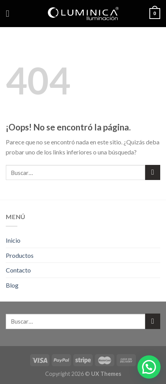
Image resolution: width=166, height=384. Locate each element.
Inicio (13, 240)
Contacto (18, 270)
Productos (20, 255)
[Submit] (152, 172)
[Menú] (10, 13)
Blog (12, 285)
